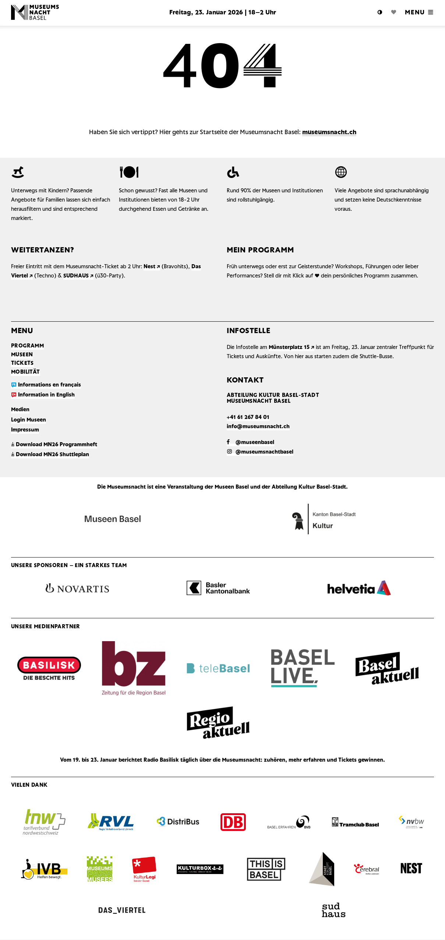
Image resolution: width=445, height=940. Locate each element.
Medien (20, 410)
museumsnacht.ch (329, 132)
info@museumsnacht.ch (258, 426)
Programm (27, 346)
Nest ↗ (152, 267)
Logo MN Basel (66, 13)
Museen (22, 355)
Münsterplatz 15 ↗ (291, 347)
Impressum (25, 430)
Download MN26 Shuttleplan (50, 454)
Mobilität (25, 372)
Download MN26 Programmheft (54, 445)
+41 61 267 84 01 (248, 417)
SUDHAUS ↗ (78, 276)
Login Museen (28, 420)
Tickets (22, 363)
